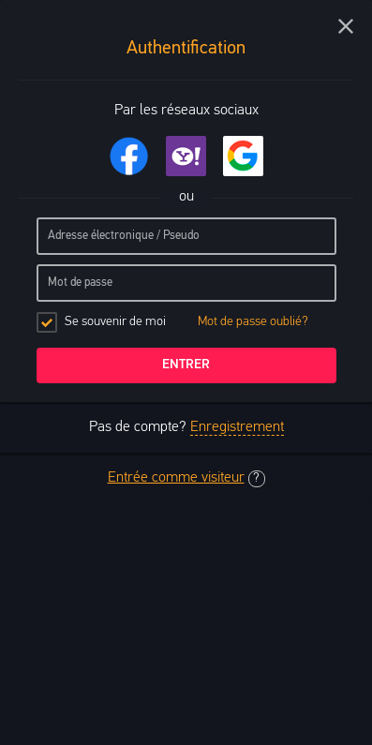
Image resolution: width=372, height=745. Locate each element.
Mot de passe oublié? (253, 322)
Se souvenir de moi (172, 322)
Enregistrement (237, 427)
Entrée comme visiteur (176, 477)
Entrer (186, 365)
